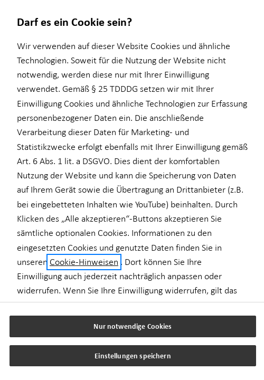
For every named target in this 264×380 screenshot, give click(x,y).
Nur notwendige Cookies (132, 326)
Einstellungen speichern (133, 355)
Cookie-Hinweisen (84, 262)
